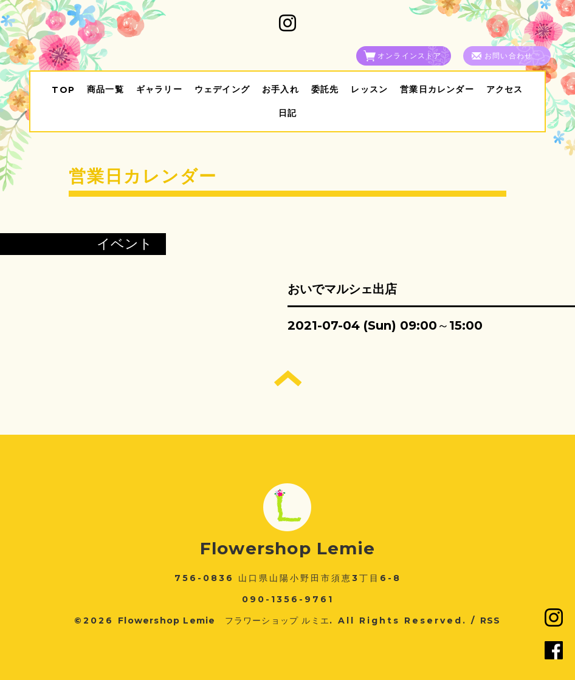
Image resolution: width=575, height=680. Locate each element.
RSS (490, 620)
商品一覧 (105, 89)
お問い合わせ (508, 55)
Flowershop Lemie (287, 548)
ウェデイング (222, 89)
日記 (287, 112)
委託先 (325, 89)
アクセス (504, 89)
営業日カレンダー (437, 89)
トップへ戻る (287, 378)
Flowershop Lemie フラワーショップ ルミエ (223, 620)
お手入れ (280, 89)
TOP (63, 89)
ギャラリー (159, 89)
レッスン (369, 89)
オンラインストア (409, 55)
